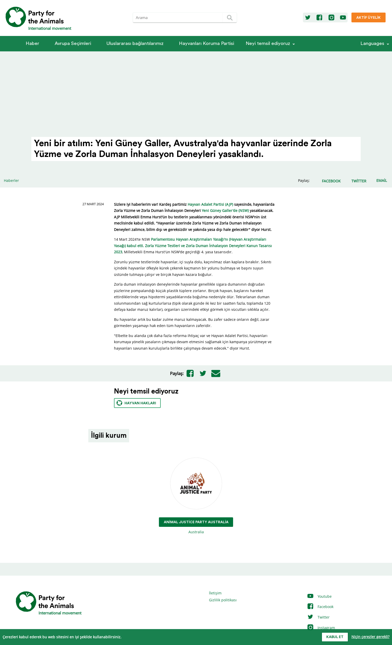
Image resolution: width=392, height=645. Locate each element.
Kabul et (334, 637)
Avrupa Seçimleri (73, 43)
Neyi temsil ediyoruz (268, 43)
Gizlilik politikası (223, 599)
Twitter (318, 617)
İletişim (215, 593)
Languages (372, 43)
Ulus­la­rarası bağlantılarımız (135, 43)
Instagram (321, 627)
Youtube (319, 596)
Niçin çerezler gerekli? (370, 636)
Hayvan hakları (136, 403)
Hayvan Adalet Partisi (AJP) (210, 204)
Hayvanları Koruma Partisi (206, 43)
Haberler (11, 180)
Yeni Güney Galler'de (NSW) (225, 210)
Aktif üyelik (368, 18)
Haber (32, 43)
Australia (196, 496)
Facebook (320, 606)
